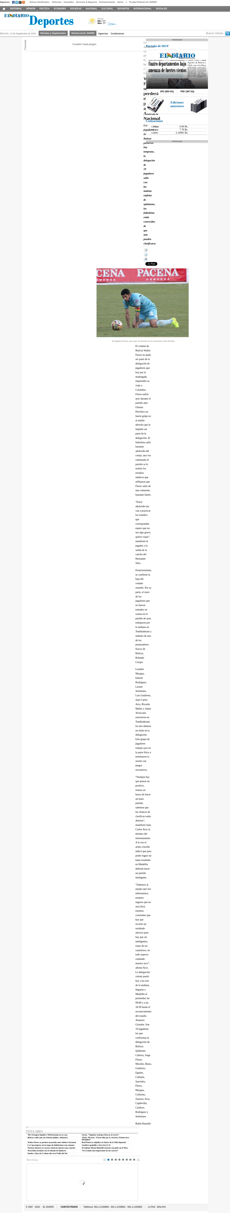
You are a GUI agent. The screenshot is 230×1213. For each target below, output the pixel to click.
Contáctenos (117, 33)
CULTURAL (107, 8)
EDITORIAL (16, 8)
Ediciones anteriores (177, 104)
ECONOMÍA (60, 8)
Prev (104, 1159)
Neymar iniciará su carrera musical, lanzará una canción (51, 1148)
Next (138, 1159)
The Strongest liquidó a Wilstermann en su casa (47, 1135)
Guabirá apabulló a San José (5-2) (96, 1145)
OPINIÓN (30, 8)
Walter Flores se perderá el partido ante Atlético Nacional (52, 1142)
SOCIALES (161, 8)
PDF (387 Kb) (187, 91)
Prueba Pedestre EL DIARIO (143, 2)
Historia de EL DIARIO (83, 33)
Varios (120, 2)
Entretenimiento (107, 2)
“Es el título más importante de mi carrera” (100, 1151)
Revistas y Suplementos (53, 33)
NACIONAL (91, 8)
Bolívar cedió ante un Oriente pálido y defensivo (48, 1138)
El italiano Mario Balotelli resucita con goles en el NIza (105, 1148)
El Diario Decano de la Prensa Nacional (41, 20)
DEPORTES (123, 8)
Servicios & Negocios (86, 2)
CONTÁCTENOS (69, 1207)
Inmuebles (69, 2)
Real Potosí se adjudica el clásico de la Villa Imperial (104, 1142)
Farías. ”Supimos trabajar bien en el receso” (100, 1135)
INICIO (4, 8)
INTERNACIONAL (142, 8)
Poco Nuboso (92, 23)
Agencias (103, 33)
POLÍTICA (44, 8)
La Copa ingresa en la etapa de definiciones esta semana (51, 1145)
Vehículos (57, 2)
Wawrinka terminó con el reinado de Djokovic (47, 1151)
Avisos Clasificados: (39, 2)
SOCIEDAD (76, 8)
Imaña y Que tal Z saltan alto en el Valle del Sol (47, 1153)
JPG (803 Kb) (167, 91)
